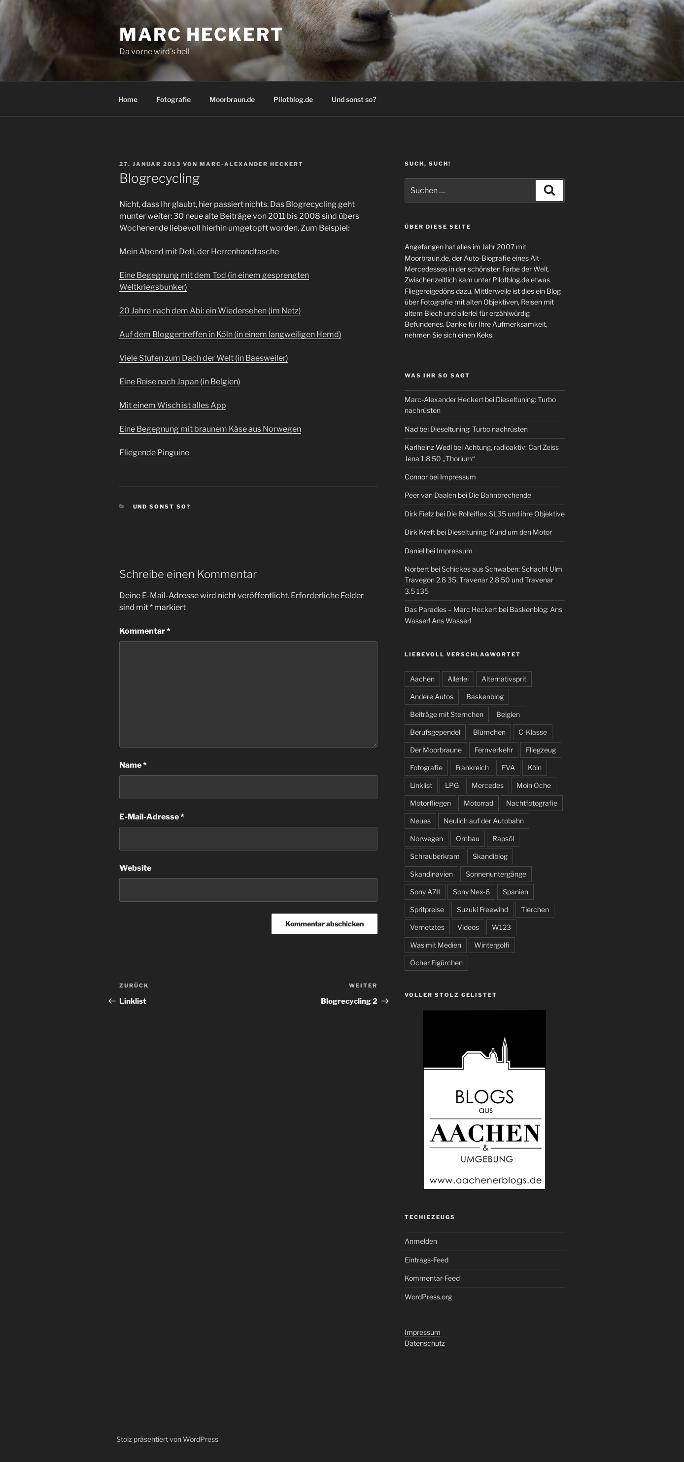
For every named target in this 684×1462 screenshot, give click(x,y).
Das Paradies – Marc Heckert (451, 609)
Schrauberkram (435, 856)
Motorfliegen (430, 803)
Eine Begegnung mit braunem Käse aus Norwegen (210, 429)
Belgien (508, 714)
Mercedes (488, 785)
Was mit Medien (435, 945)
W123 (501, 927)
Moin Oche (533, 785)
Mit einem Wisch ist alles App (172, 405)
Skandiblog (490, 856)
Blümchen (489, 732)
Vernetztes (427, 927)
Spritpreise (427, 909)
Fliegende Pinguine (154, 452)
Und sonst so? (354, 99)
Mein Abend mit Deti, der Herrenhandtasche (199, 251)
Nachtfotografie (531, 803)
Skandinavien (431, 874)
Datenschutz (425, 1343)
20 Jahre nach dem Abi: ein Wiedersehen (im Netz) (210, 310)
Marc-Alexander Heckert (252, 164)
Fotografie (173, 99)
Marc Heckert (201, 34)
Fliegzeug (541, 750)
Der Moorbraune (436, 750)
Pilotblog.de (293, 99)
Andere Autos (431, 696)
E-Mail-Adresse (151, 816)
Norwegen (426, 838)
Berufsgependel (435, 732)
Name (133, 765)
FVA (508, 767)
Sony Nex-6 (471, 891)
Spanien (515, 891)
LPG (452, 785)
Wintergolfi (492, 945)
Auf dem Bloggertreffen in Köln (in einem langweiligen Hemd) (230, 334)
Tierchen (535, 909)
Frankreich (472, 767)
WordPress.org (428, 1296)
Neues (420, 820)
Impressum (458, 477)
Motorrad (478, 803)
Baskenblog (485, 696)
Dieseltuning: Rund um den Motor (499, 532)
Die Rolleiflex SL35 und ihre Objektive (505, 514)
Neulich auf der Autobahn (484, 820)
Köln (535, 767)
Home (127, 99)
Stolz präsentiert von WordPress (167, 1439)
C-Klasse (532, 732)
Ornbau (467, 838)
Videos (468, 927)
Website (135, 868)
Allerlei (458, 679)
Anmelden (421, 1241)
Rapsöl (503, 838)
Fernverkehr (494, 750)
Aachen (422, 679)
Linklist (421, 785)
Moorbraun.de (232, 99)
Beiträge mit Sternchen (446, 714)
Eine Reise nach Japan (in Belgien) (179, 381)
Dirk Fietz (419, 514)
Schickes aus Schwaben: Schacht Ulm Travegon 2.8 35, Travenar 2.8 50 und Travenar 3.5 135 (483, 580)
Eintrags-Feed (426, 1260)
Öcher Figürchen (436, 962)
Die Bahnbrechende (500, 495)
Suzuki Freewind (482, 909)
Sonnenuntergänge (496, 874)
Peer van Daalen (430, 495)
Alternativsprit (503, 679)
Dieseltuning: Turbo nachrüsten (479, 429)
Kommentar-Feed (432, 1278)
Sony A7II (425, 891)
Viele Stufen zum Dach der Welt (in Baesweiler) (203, 358)
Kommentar (145, 631)
